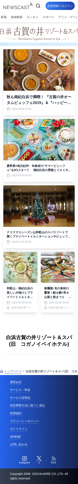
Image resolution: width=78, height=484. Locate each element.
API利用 (15, 436)
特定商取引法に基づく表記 (27, 405)
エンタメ (32, 17)
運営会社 (16, 382)
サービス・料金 (20, 389)
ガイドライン (18, 428)
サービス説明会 (20, 397)
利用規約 (16, 413)
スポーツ (48, 17)
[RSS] (53, 460)
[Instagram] (24, 460)
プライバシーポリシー (24, 421)
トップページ (11, 371)
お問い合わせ (18, 444)
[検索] (38, 6)
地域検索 (16, 17)
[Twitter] (39, 460)
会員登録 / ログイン (60, 5)
